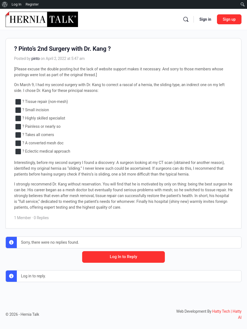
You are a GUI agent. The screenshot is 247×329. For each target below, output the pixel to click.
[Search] (185, 19)
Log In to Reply (123, 256)
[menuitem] (5, 4)
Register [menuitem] (32, 4)
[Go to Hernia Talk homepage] (42, 19)
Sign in (205, 19)
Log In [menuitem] (17, 4)
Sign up (229, 19)
